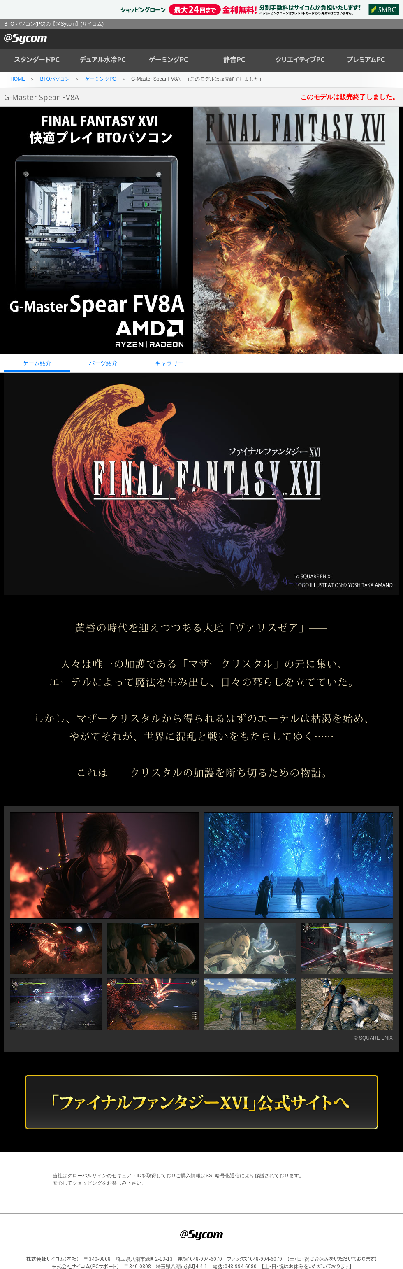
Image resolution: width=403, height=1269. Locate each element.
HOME (17, 79)
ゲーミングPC (100, 79)
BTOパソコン (55, 79)
